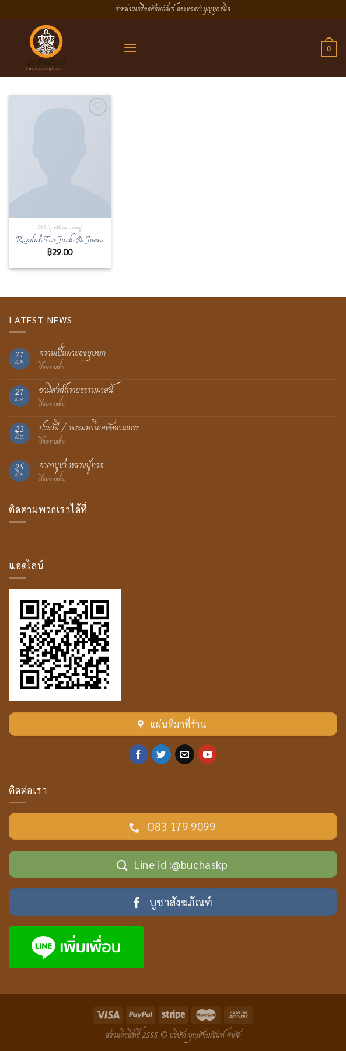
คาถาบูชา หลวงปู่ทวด (71, 465)
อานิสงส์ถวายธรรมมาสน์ (76, 390)
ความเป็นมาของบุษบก (72, 353)
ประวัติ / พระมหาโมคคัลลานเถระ (89, 428)
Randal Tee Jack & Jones (60, 240)
